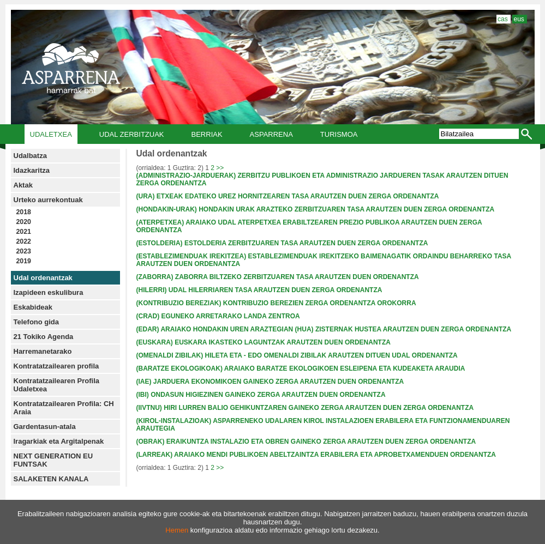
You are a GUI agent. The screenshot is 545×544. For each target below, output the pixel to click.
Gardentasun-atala (45, 426)
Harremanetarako (43, 351)
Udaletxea (51, 134)
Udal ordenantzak (43, 278)
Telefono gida (36, 322)
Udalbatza (30, 156)
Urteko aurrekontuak (48, 200)
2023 (23, 251)
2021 (23, 231)
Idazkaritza (32, 170)
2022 (23, 241)
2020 (23, 222)
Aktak (23, 185)
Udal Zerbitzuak (131, 134)
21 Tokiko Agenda (44, 337)
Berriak (207, 134)
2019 (23, 261)
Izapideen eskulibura (48, 292)
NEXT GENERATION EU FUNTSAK (53, 460)
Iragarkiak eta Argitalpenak (59, 441)
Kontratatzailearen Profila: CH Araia (64, 408)
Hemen (176, 530)
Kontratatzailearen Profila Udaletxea (57, 385)
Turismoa (339, 134)
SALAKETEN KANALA (51, 479)
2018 (23, 212)
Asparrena (271, 134)
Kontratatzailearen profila (56, 366)
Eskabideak (33, 307)
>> (220, 168)
